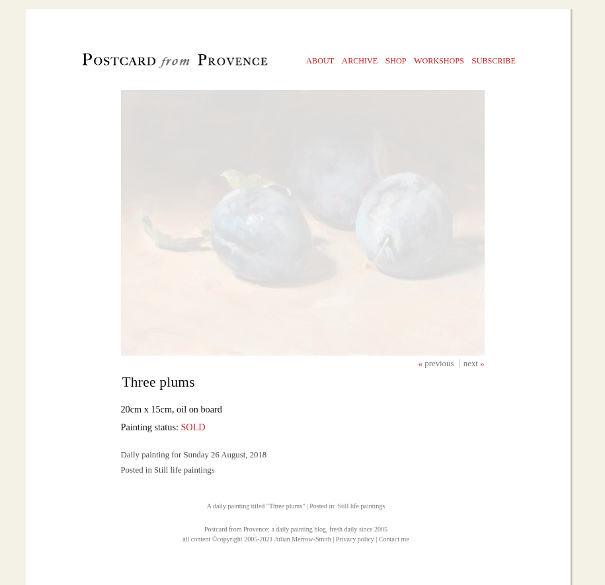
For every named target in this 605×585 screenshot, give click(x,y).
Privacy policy (355, 539)
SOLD (193, 427)
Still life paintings (361, 506)
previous (440, 363)
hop (396, 60)
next (472, 363)
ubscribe (493, 60)
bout (320, 60)
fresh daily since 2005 (358, 529)
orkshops (439, 60)
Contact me (394, 539)
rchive (360, 60)
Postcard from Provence (236, 529)
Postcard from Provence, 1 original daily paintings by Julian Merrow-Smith (152, 63)
